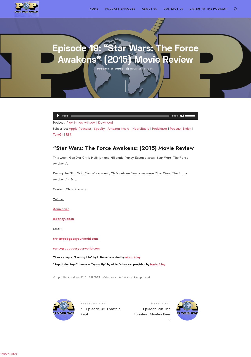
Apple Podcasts (80, 128)
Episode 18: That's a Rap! (89, 310)
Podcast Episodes (110, 68)
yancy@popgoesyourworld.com (76, 248)
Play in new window (80, 122)
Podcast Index (180, 128)
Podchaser (159, 128)
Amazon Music (118, 128)
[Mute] (182, 116)
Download (105, 122)
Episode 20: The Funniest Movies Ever (162, 312)
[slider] (120, 116)
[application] (125, 116)
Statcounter (8, 354)
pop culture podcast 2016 (70, 277)
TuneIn (58, 134)
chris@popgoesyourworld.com (75, 238)
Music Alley (132, 257)
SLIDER (95, 277)
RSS (68, 134)
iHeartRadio (140, 128)
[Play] (58, 116)
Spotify (99, 128)
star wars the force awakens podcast (127, 277)
